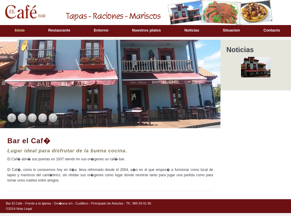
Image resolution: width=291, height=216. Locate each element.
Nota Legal (24, 208)
